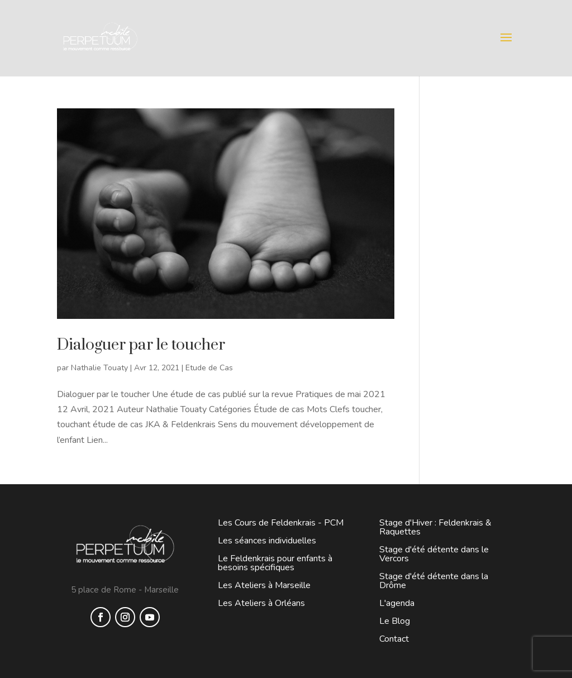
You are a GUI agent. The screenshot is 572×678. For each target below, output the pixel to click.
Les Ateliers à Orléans (261, 603)
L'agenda (396, 603)
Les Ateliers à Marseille (264, 585)
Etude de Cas (209, 367)
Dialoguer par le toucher (141, 345)
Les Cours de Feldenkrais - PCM (281, 523)
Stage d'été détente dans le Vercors (434, 554)
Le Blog (394, 621)
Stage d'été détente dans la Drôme (433, 580)
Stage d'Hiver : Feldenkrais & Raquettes (435, 527)
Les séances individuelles (267, 540)
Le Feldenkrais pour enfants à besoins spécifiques (275, 563)
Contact (394, 639)
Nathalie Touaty (99, 367)
